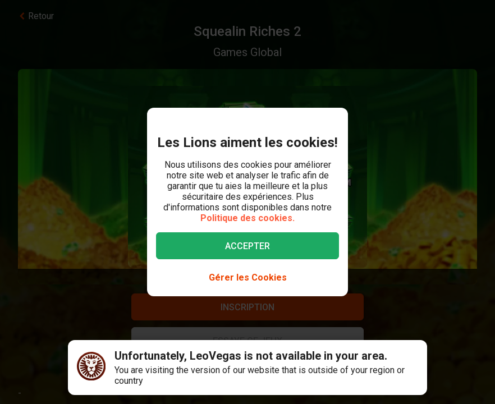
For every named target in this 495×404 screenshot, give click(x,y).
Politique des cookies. (247, 218)
